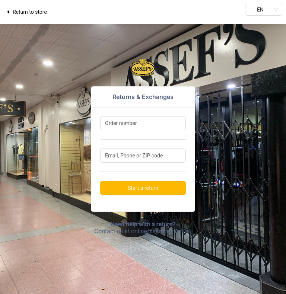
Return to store (26, 12)
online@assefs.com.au (161, 231)
